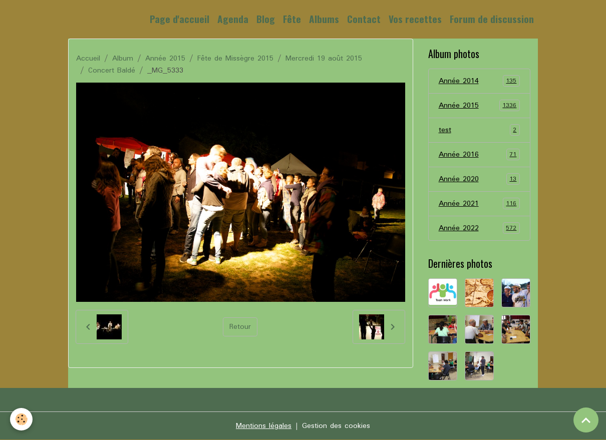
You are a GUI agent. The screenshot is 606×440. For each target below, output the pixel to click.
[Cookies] (21, 419)
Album (122, 59)
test (479, 130)
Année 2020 (479, 179)
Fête (292, 19)
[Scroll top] (585, 419)
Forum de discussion (492, 19)
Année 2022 (479, 228)
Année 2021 (479, 204)
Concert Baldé (111, 71)
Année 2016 (479, 155)
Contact (364, 19)
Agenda (232, 19)
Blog (265, 19)
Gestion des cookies (336, 426)
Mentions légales (263, 426)
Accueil (88, 59)
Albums (324, 19)
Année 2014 (479, 81)
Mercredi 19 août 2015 (323, 59)
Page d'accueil (179, 19)
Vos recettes (415, 19)
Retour (240, 327)
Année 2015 (165, 59)
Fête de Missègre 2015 (235, 59)
